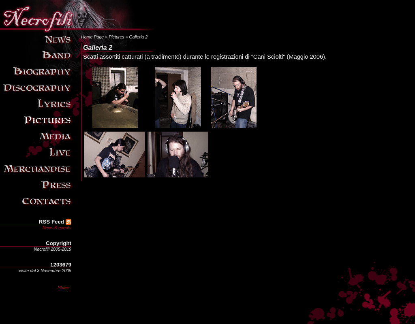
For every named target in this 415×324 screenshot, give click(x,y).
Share (63, 287)
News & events (57, 227)
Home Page (92, 36)
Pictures (116, 36)
